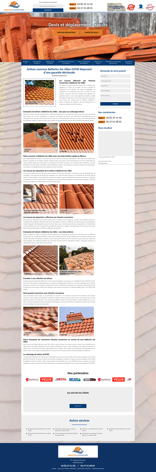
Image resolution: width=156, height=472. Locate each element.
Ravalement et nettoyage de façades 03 (113, 62)
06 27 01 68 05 (85, 8)
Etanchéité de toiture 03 (37, 62)
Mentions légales (84, 468)
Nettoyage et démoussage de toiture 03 (66, 62)
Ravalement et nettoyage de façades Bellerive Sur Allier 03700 (92, 434)
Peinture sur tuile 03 (98, 62)
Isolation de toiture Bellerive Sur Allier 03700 (120, 429)
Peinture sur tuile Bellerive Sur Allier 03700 (92, 429)
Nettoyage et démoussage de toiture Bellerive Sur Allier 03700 (65, 429)
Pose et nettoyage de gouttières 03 (84, 62)
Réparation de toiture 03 (50, 62)
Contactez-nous (98, 468)
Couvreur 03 (26, 62)
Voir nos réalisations (66, 32)
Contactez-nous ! (91, 32)
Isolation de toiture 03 (128, 62)
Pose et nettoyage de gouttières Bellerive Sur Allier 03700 (66, 434)
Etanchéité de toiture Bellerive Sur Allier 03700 (39, 429)
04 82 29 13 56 (85, 4)
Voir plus (78, 406)
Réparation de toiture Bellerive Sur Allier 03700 (39, 434)
